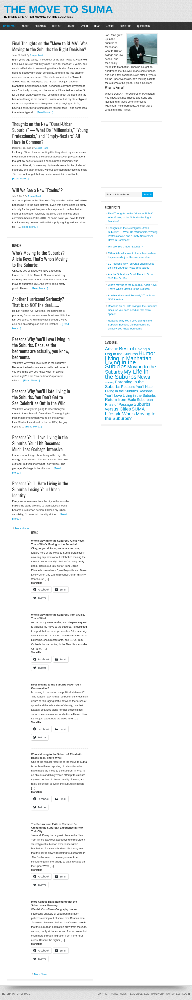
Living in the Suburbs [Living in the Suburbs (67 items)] (120, 364)
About (25, 26)
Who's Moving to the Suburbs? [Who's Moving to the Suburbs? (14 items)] (130, 416)
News (97, 26)
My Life (84, 26)
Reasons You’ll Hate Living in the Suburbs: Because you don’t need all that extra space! (132, 310)
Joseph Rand (36, 55)
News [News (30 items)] (143, 377)
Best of (56, 26)
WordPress (173, 994)
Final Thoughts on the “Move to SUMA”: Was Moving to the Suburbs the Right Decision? (49, 46)
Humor (71, 26)
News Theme (127, 994)
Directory (40, 26)
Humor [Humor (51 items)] (147, 353)
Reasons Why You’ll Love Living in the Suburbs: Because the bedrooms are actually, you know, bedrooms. (41, 347)
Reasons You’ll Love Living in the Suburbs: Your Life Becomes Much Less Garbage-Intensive (40, 443)
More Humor (22, 528)
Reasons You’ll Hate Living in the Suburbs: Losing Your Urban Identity (40, 489)
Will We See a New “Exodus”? (37, 190)
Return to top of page (16, 994)
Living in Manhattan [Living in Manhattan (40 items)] (128, 358)
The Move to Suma (58, 9)
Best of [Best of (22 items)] (126, 348)
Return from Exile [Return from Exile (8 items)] (120, 399)
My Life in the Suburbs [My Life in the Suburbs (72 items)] (126, 374)
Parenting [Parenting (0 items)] (109, 382)
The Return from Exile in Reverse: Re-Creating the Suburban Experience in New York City (57, 828)
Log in (186, 994)
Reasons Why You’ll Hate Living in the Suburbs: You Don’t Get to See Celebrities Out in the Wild (41, 397)
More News (40, 974)
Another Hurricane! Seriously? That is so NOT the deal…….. (38, 301)
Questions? (143, 26)
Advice (110, 26)
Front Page (9, 26)
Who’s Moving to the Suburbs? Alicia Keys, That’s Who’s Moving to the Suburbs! (40, 258)
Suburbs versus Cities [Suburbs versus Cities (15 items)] (127, 406)
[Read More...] (45, 112)
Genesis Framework (152, 994)
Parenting (125, 26)
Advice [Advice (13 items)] (111, 348)
